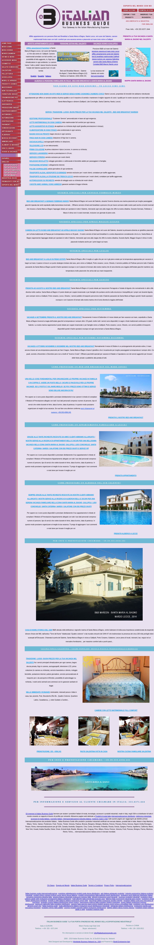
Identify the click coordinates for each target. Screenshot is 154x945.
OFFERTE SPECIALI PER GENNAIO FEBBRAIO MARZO (89, 193)
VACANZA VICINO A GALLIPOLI (105, 43)
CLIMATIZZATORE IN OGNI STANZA (43, 130)
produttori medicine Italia (95, 909)
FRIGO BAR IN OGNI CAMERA (41, 138)
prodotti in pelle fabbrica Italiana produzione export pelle (68, 900)
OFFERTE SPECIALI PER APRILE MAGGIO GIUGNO (89, 222)
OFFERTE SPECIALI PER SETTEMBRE (89, 309)
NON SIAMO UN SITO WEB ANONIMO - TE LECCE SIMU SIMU (89, 86)
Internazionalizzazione (124, 885)
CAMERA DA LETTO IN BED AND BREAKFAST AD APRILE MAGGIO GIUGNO (54, 230)
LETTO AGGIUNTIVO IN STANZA (41, 126)
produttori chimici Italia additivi (52, 908)
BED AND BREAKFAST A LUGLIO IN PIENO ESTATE (46, 259)
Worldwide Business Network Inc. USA (87, 942)
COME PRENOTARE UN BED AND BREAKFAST (78, 367)
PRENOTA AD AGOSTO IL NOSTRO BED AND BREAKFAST (48, 288)
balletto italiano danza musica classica (120, 908)
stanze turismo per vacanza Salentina (105, 59)
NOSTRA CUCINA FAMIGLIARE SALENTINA (134, 751)
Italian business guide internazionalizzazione (41, 893)
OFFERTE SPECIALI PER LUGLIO (89, 251)
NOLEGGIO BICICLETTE (38, 161)
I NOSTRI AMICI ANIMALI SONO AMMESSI (45, 184)
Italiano (48, 76)
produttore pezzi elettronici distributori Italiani (137, 895)
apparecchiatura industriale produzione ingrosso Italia (72, 897)
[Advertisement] (90, 859)
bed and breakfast (97, 76)
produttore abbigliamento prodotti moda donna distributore (79, 893)
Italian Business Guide (79, 885)
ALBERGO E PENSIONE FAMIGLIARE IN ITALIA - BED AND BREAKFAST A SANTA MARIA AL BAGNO (73, 81)
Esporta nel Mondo (62, 885)
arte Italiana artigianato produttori (112, 893)
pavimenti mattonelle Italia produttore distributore (52, 904)
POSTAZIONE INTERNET (38, 165)
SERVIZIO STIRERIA (37, 157)
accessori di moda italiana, (40, 819)
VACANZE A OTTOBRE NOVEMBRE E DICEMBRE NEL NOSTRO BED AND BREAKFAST (60, 346)
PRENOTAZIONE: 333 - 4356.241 (49, 751)
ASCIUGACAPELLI (36, 142)
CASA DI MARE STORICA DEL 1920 (38, 630)
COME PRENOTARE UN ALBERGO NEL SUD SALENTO (89, 483)
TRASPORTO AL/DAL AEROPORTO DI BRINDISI (47, 173)
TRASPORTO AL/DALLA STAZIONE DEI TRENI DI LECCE (51, 176)
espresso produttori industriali (129, 897)
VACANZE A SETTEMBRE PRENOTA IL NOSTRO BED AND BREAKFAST (54, 317)
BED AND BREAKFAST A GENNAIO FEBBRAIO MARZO (48, 201)
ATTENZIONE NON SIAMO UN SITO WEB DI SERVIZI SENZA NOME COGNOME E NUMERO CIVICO (66, 94)
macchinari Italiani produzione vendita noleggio (105, 900)
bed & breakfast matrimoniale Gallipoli (105, 56)
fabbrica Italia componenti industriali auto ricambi (123, 899)
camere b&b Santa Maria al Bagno (105, 62)
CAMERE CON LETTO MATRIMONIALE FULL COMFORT (116, 710)
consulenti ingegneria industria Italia (39, 897)
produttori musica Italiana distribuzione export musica (60, 902)
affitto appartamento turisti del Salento (105, 54)
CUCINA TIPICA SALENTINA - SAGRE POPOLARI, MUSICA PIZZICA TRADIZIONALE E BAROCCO (89, 649)
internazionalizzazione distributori (123, 816)
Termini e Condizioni (95, 885)
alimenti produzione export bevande (104, 897)
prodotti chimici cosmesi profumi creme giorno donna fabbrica (55, 895)
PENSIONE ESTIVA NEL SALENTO (73, 43)
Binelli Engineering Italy (121, 942)
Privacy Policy (109, 885)
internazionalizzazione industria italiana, (77, 819)
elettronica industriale (143, 816)
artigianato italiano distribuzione (122, 906)
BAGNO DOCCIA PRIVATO (39, 134)
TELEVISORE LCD (36, 146)
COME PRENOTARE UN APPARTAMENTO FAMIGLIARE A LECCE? (89, 425)
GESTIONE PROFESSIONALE (40, 118)
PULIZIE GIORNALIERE (38, 169)
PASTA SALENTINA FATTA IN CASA (93, 751)
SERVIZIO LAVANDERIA (38, 153)
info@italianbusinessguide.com (105, 933)
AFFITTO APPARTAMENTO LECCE (41, 43)
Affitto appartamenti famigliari (37, 48)
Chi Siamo (51, 885)
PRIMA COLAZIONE (37, 149)
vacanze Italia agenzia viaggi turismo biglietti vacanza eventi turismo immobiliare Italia (101, 904)
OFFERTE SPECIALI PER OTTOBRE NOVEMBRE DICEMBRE (89, 338)
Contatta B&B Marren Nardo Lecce (105, 64)
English (34, 76)
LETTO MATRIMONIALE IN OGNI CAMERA (45, 122)
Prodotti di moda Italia (103, 816)
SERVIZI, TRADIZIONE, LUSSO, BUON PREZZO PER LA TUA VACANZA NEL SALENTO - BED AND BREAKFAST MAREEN (91, 112)
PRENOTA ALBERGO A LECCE (126, 533)
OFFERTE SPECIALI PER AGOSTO (89, 280)
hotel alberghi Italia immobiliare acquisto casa (88, 899)
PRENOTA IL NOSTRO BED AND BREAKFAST (125, 417)
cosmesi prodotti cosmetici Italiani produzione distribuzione (85, 908)
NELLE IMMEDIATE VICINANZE (38, 692)
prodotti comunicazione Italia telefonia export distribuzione (99, 895)
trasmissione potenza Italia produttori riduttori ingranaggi (100, 902)
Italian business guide (50, 906)
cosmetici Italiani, (56, 819)
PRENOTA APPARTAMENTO (126, 475)
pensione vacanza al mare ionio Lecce (105, 51)
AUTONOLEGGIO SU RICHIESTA (41, 180)
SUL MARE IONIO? (116, 367)
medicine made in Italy (100, 819)
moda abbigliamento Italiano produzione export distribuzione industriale (84, 906)
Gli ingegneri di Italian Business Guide (39, 814)
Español (41, 76)
